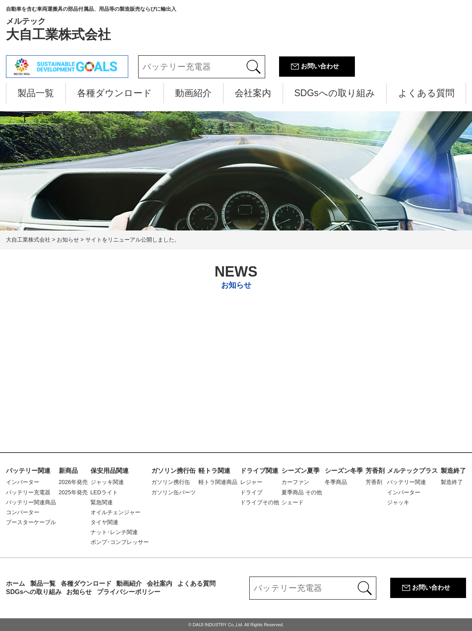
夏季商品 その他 (301, 492)
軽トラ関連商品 (217, 482)
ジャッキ (398, 502)
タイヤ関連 (104, 522)
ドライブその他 (259, 502)
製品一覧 (35, 93)
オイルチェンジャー (116, 512)
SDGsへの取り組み (334, 93)
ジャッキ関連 (107, 482)
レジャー (251, 482)
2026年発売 (73, 482)
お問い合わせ (320, 66)
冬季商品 (336, 482)
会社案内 (253, 93)
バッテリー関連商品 (31, 502)
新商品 (68, 470)
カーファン (295, 482)
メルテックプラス (412, 470)
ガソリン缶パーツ (173, 492)
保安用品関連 (110, 470)
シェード (292, 502)
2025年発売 (73, 492)
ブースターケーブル (31, 522)
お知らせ (79, 591)
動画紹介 (193, 93)
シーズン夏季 (300, 470)
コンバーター (22, 512)
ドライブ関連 (259, 470)
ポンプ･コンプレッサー (120, 542)
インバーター (22, 482)
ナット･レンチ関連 (114, 532)
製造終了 (453, 470)
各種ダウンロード (114, 93)
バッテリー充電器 (28, 492)
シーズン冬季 (344, 470)
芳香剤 (375, 470)
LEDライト (104, 492)
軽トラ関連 (214, 470)
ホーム (15, 583)
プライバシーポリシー (128, 591)
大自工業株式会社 (91, 24)
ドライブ (251, 492)
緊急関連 (102, 502)
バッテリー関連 (28, 470)
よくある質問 (426, 93)
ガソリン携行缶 (173, 470)
